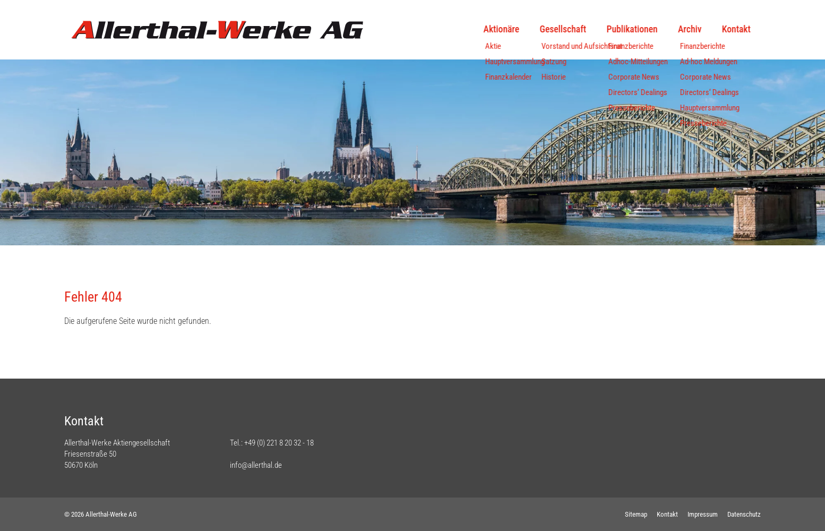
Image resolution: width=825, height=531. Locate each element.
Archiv (689, 29)
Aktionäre (502, 29)
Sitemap (636, 514)
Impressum (703, 514)
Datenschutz (744, 514)
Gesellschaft (563, 29)
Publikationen (631, 29)
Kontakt (736, 29)
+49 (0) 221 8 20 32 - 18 (279, 443)
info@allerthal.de (256, 465)
